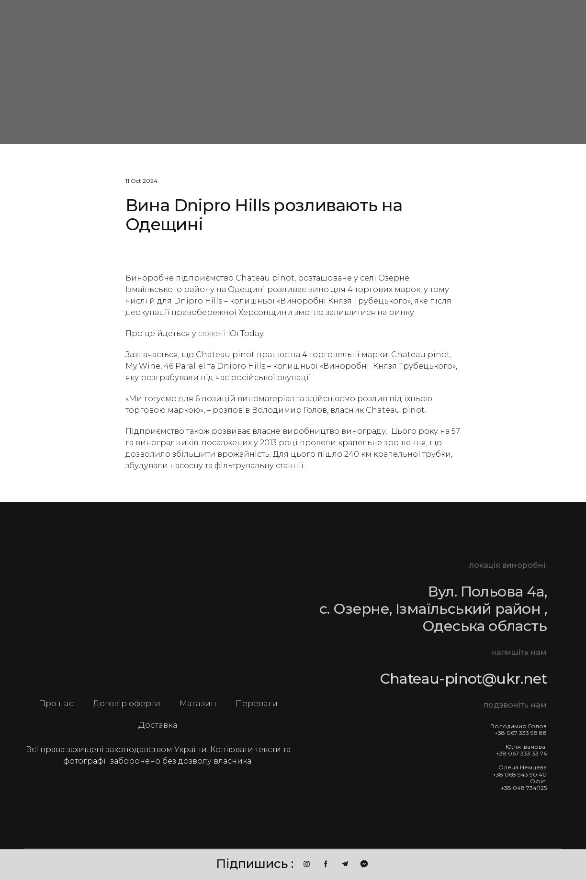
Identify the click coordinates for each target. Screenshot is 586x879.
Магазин (198, 703)
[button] (307, 864)
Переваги (257, 703)
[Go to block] (95, 71)
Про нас (56, 703)
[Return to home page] (158, 612)
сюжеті (212, 333)
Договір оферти (126, 703)
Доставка (158, 725)
